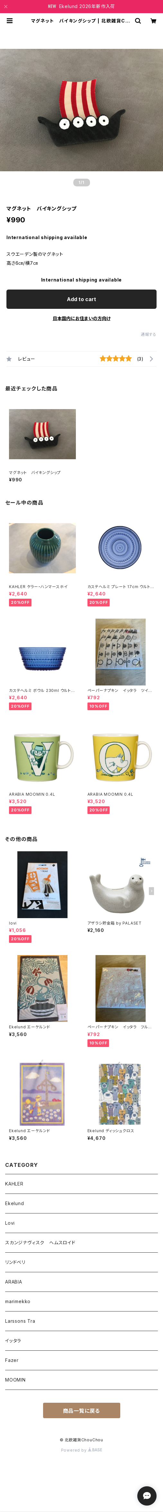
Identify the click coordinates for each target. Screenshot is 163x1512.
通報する (149, 334)
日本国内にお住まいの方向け (82, 318)
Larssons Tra (20, 1321)
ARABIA (13, 1281)
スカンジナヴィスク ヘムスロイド (40, 1242)
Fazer (12, 1360)
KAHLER (14, 1183)
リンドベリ (15, 1262)
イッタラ (13, 1340)
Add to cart (81, 299)
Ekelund (14, 1203)
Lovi (10, 1223)
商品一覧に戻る (81, 1411)
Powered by (81, 1450)
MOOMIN (15, 1379)
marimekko (18, 1301)
